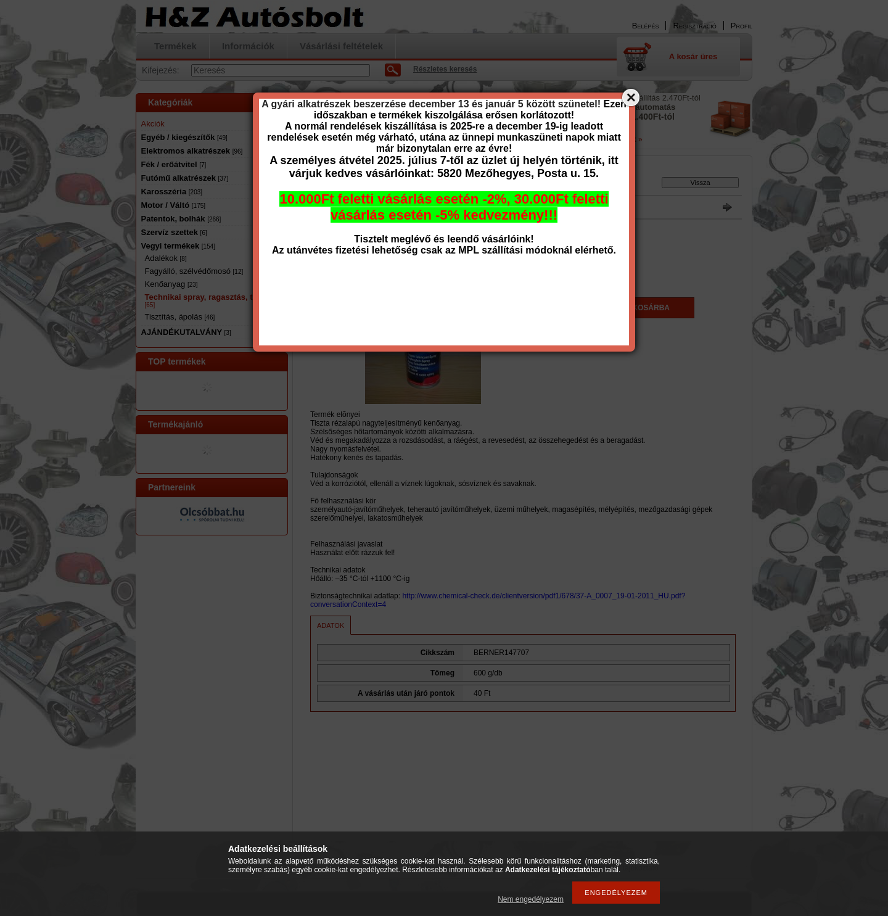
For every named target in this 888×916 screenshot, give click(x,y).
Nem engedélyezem (531, 899)
